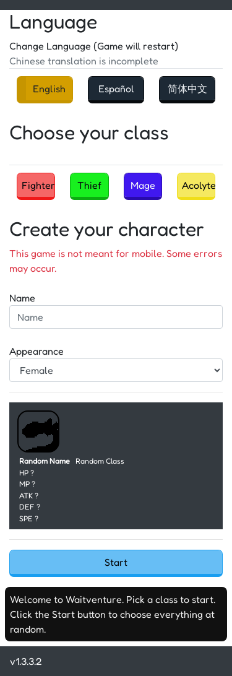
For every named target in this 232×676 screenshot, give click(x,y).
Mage (143, 185)
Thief (89, 185)
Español (116, 88)
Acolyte (198, 185)
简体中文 (187, 88)
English (49, 88)
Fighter (38, 185)
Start (116, 562)
